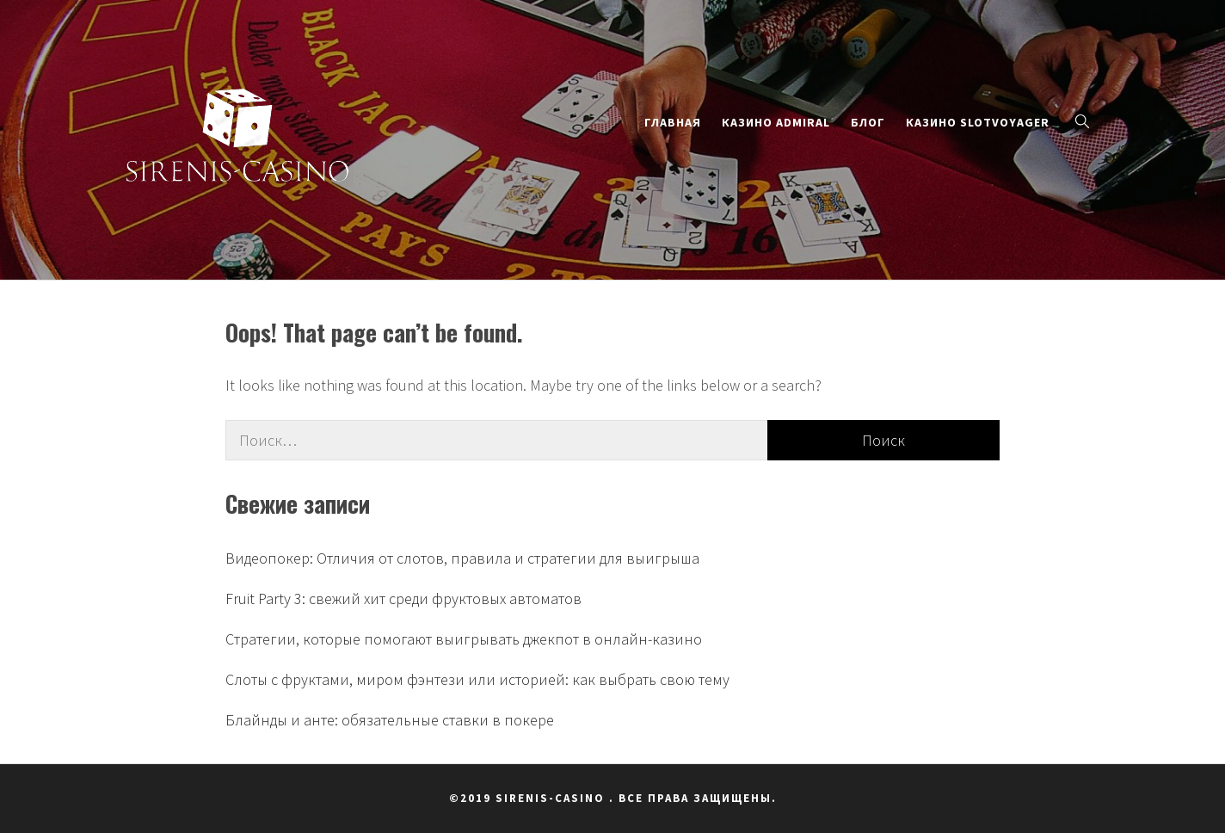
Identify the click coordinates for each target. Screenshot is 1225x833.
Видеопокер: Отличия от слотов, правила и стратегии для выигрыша (462, 558)
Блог (868, 122)
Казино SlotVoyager (978, 122)
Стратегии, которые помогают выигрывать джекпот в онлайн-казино (463, 639)
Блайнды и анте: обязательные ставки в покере (389, 720)
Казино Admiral (776, 122)
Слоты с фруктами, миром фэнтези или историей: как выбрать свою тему (477, 679)
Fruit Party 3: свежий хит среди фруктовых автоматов (403, 598)
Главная (672, 122)
